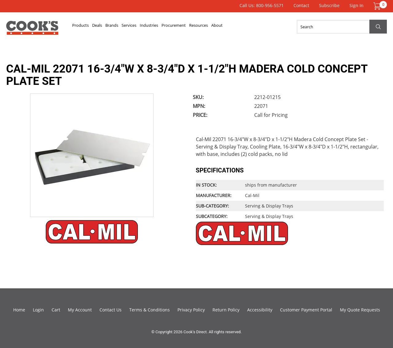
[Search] (342, 27)
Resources (267, 26)
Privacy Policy (191, 310)
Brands (136, 26)
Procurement (229, 26)
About (295, 26)
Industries (193, 26)
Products (85, 26)
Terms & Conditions (149, 310)
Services (163, 26)
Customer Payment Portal (306, 310)
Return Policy (225, 310)
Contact (301, 5)
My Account (80, 310)
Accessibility (259, 310)
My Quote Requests (360, 310)
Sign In (356, 5)
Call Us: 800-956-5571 (261, 5)
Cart (56, 310)
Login (38, 310)
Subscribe (329, 5)
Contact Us (110, 310)
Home (19, 310)
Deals (112, 26)
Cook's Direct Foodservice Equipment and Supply (32, 30)
